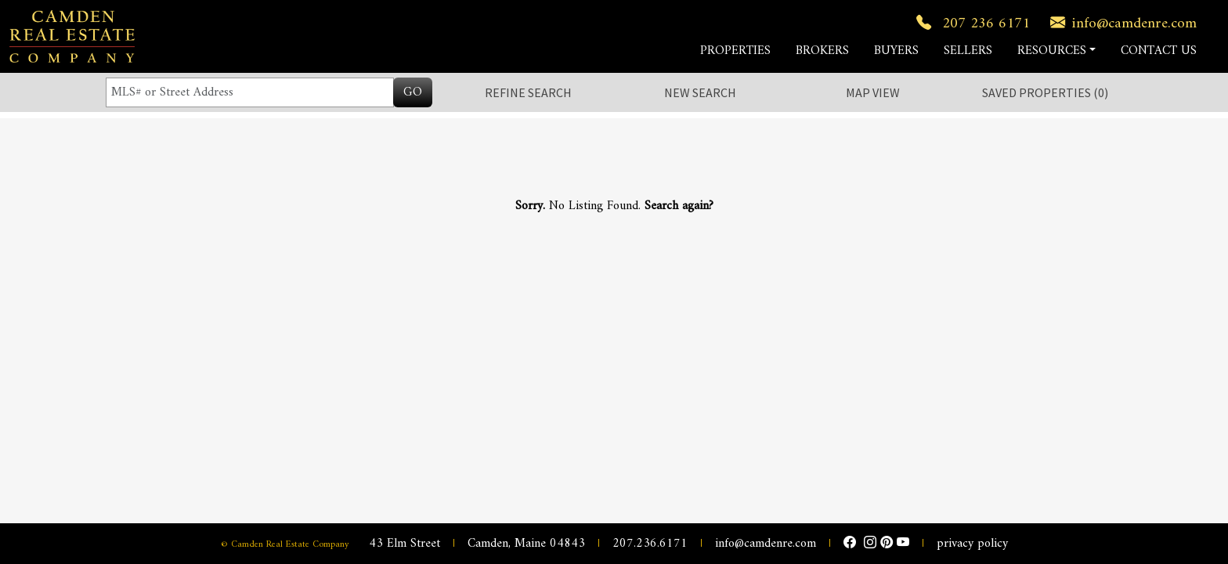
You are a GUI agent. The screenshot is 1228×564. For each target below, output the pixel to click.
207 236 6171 (970, 23)
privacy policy (972, 544)
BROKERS (822, 51)
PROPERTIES (735, 51)
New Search (700, 92)
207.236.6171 (650, 544)
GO (412, 92)
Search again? (679, 206)
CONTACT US (1159, 51)
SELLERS (968, 51)
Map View (873, 92)
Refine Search (528, 92)
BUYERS (896, 51)
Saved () (1045, 92)
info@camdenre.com (1120, 23)
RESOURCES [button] (1051, 51)
